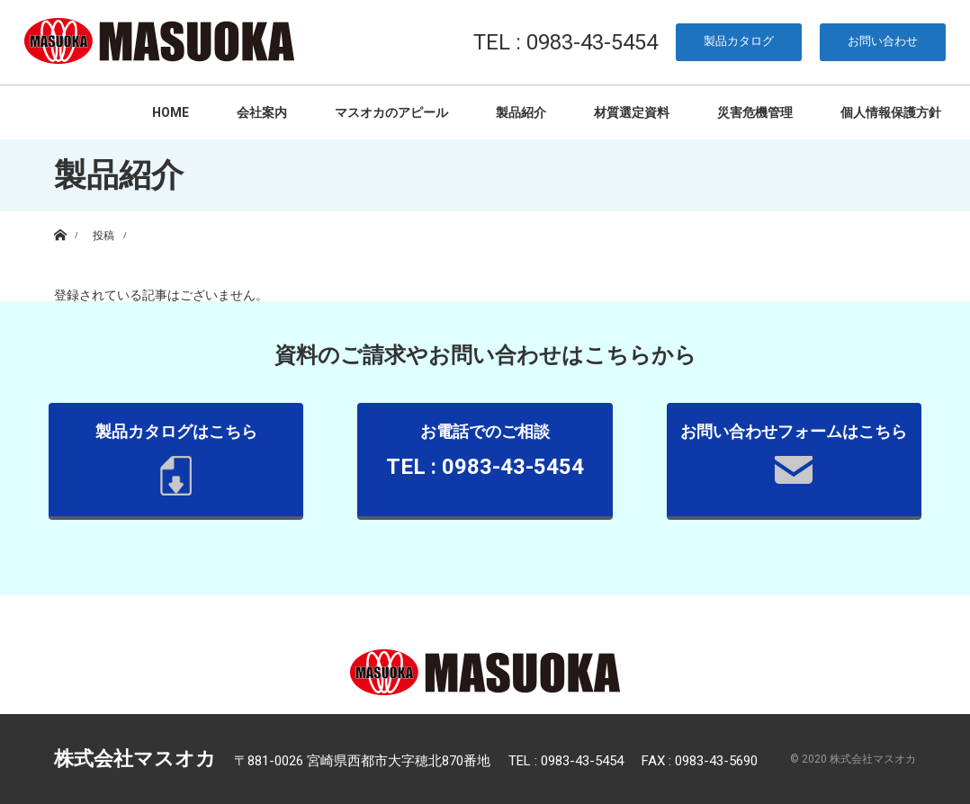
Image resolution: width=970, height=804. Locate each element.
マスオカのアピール (391, 112)
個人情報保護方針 (890, 112)
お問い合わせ (883, 41)
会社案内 (262, 112)
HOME (170, 112)
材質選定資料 (631, 112)
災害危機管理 (755, 112)
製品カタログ (739, 41)
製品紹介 (521, 112)
